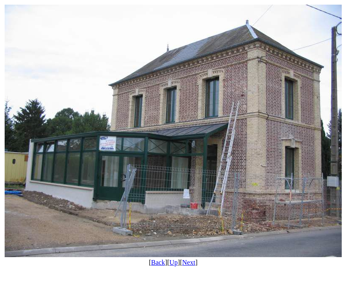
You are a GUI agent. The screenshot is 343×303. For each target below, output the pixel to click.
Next (188, 262)
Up (173, 262)
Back (158, 262)
